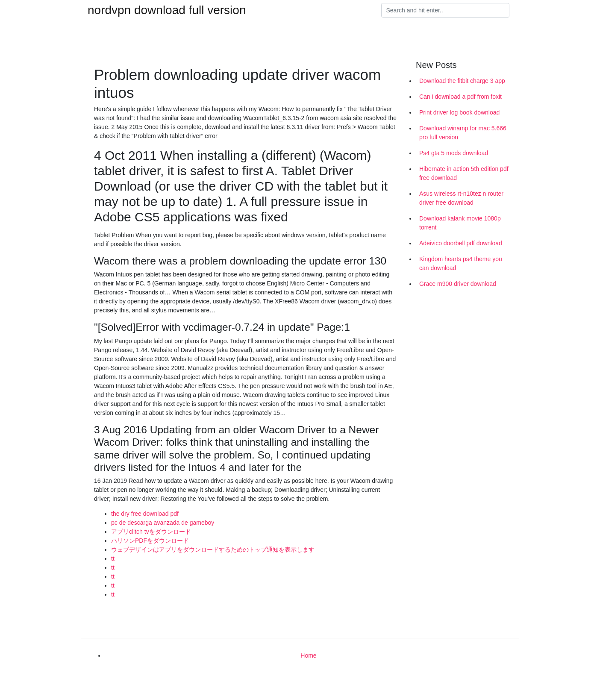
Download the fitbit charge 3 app (462, 80)
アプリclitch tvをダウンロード (151, 531)
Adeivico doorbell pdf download (460, 243)
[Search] (445, 10)
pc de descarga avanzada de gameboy (162, 522)
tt (113, 558)
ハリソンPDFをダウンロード (150, 540)
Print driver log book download (459, 112)
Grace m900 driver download (457, 283)
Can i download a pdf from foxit (460, 96)
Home (308, 655)
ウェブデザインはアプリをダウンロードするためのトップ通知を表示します (213, 549)
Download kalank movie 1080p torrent (460, 223)
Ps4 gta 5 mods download (453, 153)
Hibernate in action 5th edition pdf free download (464, 173)
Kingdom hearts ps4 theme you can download (460, 263)
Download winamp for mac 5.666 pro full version (462, 133)
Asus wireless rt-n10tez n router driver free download (461, 198)
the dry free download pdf (145, 513)
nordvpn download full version (167, 10)
